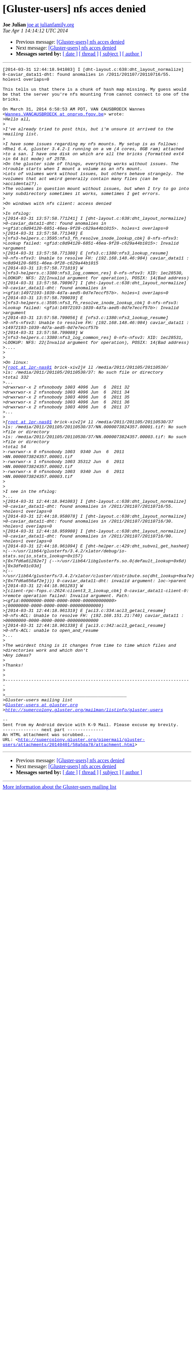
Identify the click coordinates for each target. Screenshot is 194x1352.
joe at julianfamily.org (50, 24)
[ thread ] (88, 54)
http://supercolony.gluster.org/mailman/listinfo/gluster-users (84, 839)
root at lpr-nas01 (30, 428)
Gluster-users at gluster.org (41, 833)
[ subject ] (110, 54)
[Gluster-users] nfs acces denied (90, 42)
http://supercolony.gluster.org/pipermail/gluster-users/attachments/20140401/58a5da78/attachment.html (74, 877)
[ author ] (132, 54)
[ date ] (70, 54)
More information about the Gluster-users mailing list (59, 923)
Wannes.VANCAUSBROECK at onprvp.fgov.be (54, 124)
